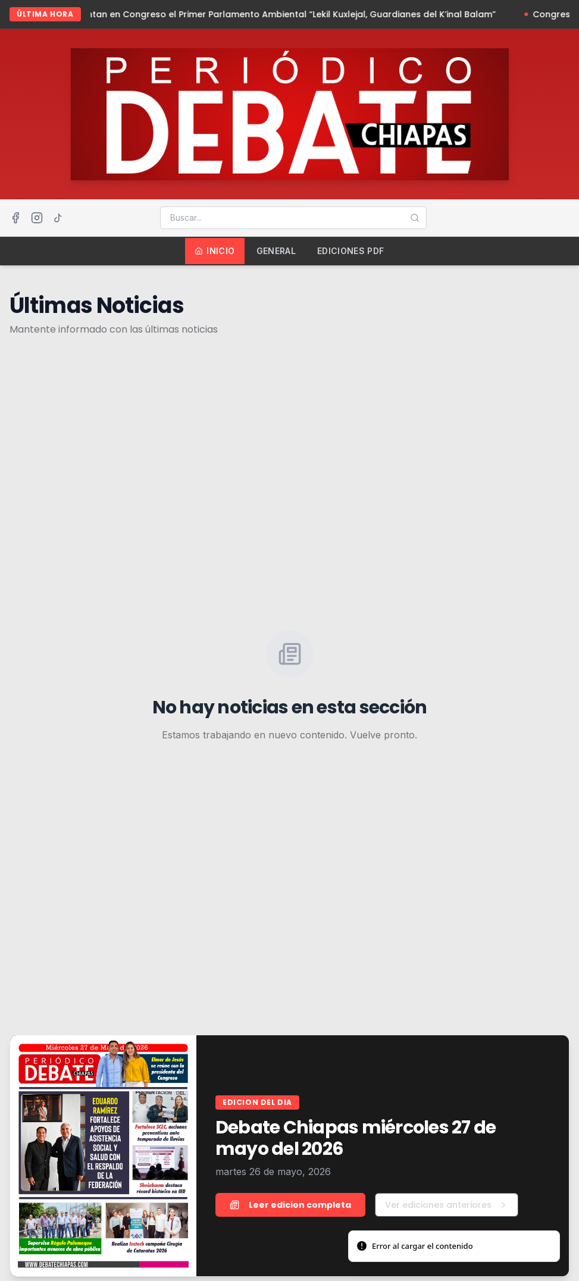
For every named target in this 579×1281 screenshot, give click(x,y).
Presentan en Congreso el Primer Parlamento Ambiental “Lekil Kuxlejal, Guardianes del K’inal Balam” (285, 14)
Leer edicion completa (290, 1205)
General (276, 251)
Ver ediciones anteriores (446, 1205)
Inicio (214, 251)
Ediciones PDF (350, 251)
